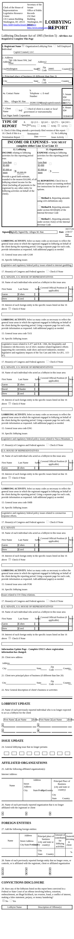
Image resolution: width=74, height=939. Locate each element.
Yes (13, 901)
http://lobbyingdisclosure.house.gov (19, 24)
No (5, 901)
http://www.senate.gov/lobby (40, 27)
